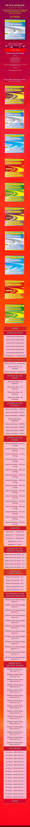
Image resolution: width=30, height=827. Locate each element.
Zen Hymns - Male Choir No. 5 (15, 765)
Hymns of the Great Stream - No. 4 (15, 564)
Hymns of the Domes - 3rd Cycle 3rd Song (15, 497)
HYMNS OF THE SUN (15, 360)
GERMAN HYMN (15, 333)
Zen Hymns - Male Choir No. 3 (15, 758)
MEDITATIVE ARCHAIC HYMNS (15, 664)
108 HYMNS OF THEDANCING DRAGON (15, 595)
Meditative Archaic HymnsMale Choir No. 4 (15, 686)
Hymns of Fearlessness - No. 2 (15, 580)
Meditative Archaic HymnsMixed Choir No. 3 (15, 733)
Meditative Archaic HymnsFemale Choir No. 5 (15, 717)
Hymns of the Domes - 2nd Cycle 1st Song (15, 465)
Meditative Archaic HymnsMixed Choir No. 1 (15, 722)
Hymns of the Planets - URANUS (15, 409)
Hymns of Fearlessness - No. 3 (15, 583)
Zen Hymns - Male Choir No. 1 (15, 752)
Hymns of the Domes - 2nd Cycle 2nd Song (15, 470)
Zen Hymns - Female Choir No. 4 (15, 778)
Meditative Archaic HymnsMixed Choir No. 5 (15, 743)
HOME (15, 328)
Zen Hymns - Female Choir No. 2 (15, 771)
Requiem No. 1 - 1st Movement (15, 531)
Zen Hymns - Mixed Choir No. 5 (15, 797)
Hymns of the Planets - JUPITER (15, 427)
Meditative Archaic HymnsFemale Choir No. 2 (15, 701)
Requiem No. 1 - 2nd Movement (15, 535)
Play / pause (6, 46)
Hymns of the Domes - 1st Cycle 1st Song (14, 444)
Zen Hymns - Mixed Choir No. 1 (15, 784)
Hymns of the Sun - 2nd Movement (15, 367)
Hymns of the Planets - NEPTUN (15, 415)
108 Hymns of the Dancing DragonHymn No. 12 (15, 658)
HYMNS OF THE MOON (15, 377)
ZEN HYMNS (15, 748)
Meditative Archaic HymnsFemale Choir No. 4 (15, 712)
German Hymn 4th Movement (15, 346)
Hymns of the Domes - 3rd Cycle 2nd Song (15, 491)
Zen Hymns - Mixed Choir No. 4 (15, 794)
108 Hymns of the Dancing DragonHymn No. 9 (15, 642)
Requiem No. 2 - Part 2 (15, 544)
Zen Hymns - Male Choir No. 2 (15, 755)
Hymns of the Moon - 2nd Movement (15, 388)
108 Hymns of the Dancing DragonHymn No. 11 (15, 653)
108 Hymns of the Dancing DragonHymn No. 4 (15, 616)
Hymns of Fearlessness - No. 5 (15, 590)
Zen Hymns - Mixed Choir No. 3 (15, 790)
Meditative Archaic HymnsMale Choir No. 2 (15, 675)
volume (23, 46)
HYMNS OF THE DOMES (15, 439)
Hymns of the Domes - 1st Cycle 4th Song (14, 460)
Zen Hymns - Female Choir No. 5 (15, 781)
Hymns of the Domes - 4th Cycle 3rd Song (15, 518)
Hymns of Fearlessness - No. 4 (15, 586)
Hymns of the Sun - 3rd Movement (15, 372)
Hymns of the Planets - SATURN (15, 424)
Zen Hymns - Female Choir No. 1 (15, 768)
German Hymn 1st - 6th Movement (15, 356)
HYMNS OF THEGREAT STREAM (15, 549)
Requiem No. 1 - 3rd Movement (15, 538)
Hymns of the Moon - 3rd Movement (15, 393)
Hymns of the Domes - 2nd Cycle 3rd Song (15, 476)
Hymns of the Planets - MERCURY (15, 420)
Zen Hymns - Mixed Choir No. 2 (15, 787)
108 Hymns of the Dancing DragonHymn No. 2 (15, 606)
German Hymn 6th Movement (15, 352)
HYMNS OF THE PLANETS (15, 404)
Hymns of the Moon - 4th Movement (15, 398)
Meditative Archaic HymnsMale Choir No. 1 (15, 670)
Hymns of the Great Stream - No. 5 (15, 567)
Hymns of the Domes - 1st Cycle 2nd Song (14, 449)
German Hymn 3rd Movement (15, 343)
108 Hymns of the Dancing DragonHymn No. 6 (15, 627)
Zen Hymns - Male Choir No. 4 (15, 762)
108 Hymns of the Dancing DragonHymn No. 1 (15, 600)
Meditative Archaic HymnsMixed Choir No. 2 (15, 728)
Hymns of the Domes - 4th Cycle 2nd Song (15, 512)
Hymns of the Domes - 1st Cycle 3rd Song (14, 455)
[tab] (15, 329)
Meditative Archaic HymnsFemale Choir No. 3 (15, 707)
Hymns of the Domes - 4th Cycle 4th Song (15, 523)
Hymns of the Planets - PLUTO (15, 412)
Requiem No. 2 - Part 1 (15, 541)
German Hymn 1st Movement (15, 336)
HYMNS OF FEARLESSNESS (15, 572)
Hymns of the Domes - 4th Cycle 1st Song (15, 507)
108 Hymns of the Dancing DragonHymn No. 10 (15, 648)
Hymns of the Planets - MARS (15, 430)
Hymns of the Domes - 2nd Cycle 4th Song (15, 481)
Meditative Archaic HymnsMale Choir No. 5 (15, 691)
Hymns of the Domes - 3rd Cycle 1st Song (15, 486)
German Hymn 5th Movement (15, 349)
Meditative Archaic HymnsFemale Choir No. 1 (15, 696)
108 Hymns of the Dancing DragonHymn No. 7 (15, 632)
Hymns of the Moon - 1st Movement (15, 382)
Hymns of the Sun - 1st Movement (15, 363)
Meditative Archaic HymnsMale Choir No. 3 (15, 680)
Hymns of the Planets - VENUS (15, 433)
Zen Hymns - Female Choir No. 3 (15, 774)
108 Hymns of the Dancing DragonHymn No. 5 (15, 621)
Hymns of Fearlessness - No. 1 (15, 577)
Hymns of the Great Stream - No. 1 (15, 554)
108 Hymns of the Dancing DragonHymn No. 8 (15, 637)
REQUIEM (15, 528)
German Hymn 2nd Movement (15, 340)
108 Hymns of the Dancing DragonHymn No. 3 (15, 611)
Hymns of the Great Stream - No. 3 (15, 561)
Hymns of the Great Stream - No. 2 (15, 557)
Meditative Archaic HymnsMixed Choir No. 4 (15, 738)
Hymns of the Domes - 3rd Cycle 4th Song (15, 502)
